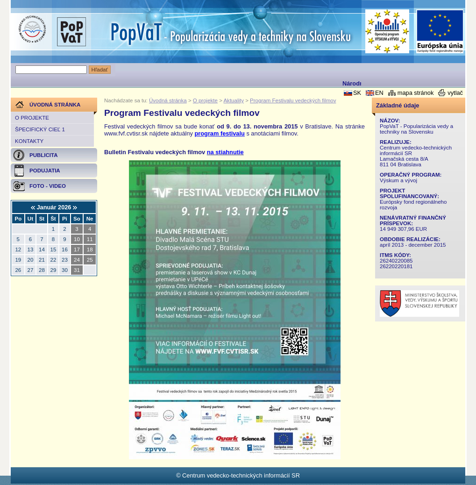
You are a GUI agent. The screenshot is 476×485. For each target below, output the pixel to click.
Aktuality (233, 100)
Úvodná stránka (168, 100)
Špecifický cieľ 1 (40, 129)
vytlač (455, 92)
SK (357, 92)
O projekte (32, 118)
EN (379, 92)
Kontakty (29, 141)
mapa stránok (416, 92)
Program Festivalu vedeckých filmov (293, 100)
